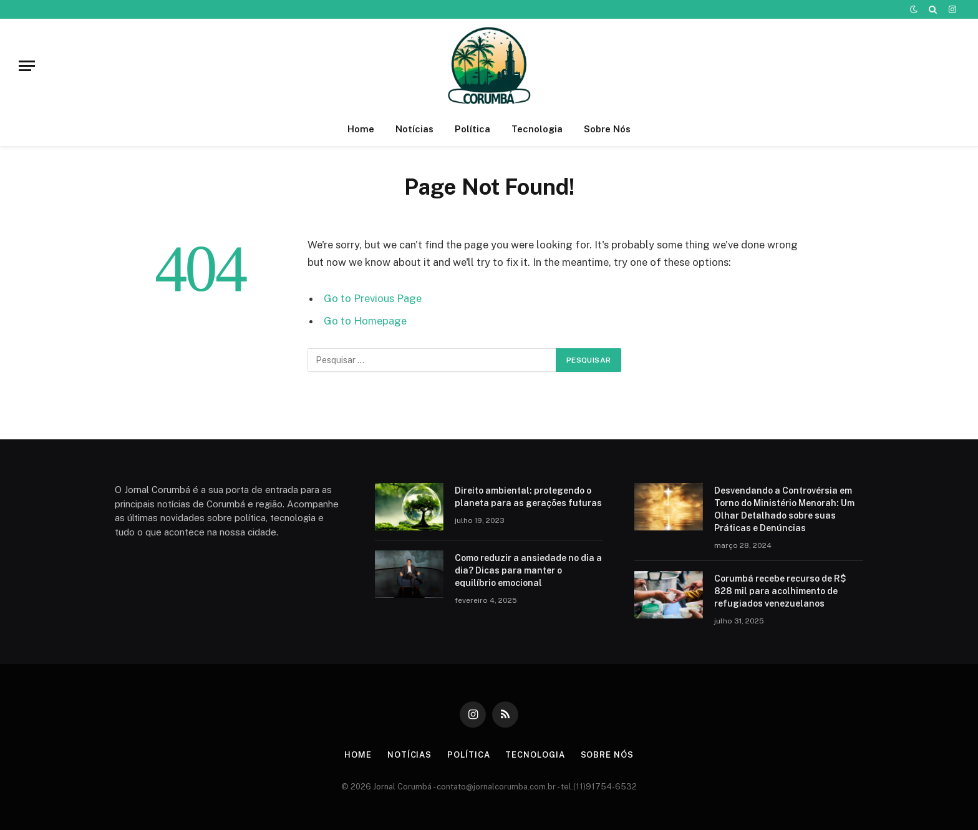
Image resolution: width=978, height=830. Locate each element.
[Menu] (27, 66)
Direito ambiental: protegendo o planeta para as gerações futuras (528, 497)
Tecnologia (537, 129)
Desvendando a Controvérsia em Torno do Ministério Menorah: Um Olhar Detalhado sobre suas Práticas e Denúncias (784, 509)
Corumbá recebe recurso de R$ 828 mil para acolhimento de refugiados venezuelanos (780, 591)
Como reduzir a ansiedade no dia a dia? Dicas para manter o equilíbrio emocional (528, 570)
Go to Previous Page (373, 298)
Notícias (414, 129)
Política (472, 129)
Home (360, 129)
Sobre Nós (607, 129)
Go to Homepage (365, 321)
